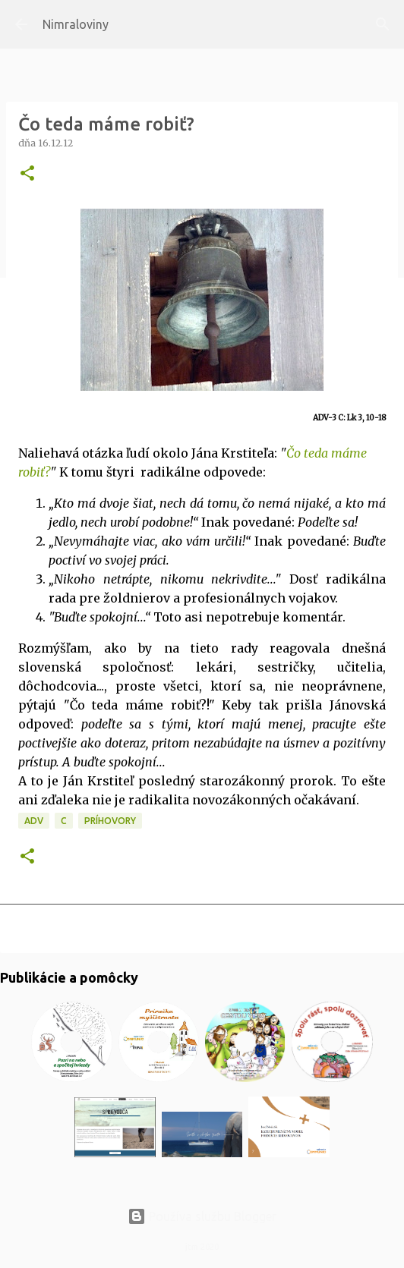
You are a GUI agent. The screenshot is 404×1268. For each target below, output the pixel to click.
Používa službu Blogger (202, 1216)
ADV (33, 821)
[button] (27, 174)
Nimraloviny (76, 24)
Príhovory (110, 821)
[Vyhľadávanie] (383, 24)
